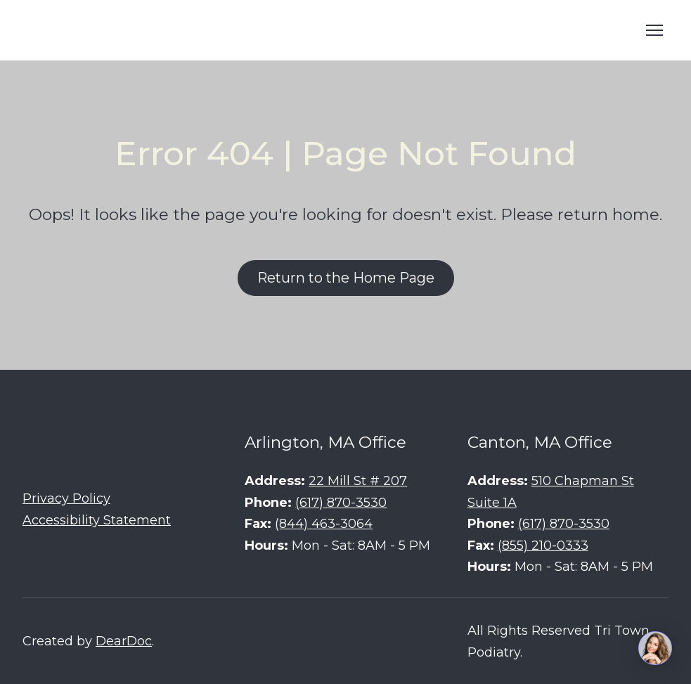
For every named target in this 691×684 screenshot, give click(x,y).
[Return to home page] (127, 30)
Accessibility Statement (96, 520)
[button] (346, 278)
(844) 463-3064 (324, 523)
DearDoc (124, 641)
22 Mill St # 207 (358, 481)
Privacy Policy (66, 498)
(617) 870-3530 (341, 502)
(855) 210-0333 (543, 545)
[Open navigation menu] (654, 30)
